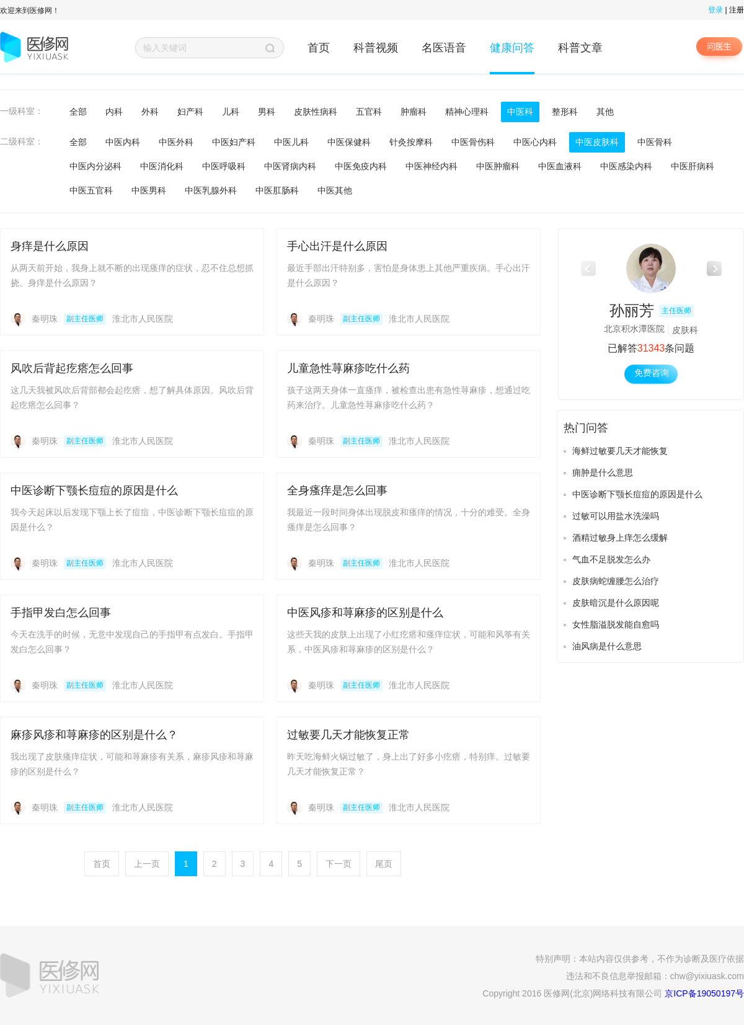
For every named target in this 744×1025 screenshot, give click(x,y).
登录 (715, 10)
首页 (319, 48)
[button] (714, 268)
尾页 (383, 864)
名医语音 (444, 48)
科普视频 (375, 48)
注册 (736, 10)
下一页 (339, 864)
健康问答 (512, 48)
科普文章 (580, 48)
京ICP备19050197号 (704, 993)
